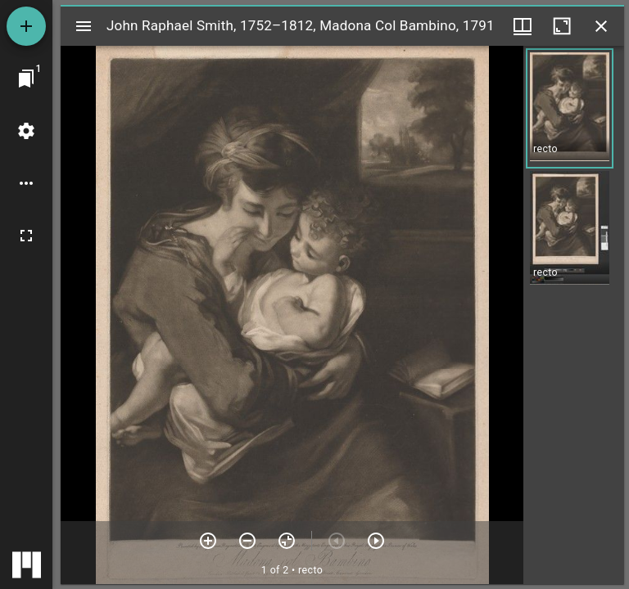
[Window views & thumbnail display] (522, 26)
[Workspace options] (26, 183)
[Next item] (376, 540)
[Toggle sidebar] (83, 26)
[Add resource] (26, 26)
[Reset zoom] (286, 540)
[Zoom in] (208, 540)
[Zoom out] (247, 540)
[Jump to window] (26, 78)
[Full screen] (26, 235)
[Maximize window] (561, 26)
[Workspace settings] (26, 131)
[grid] (573, 315)
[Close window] (601, 26)
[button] (569, 108)
